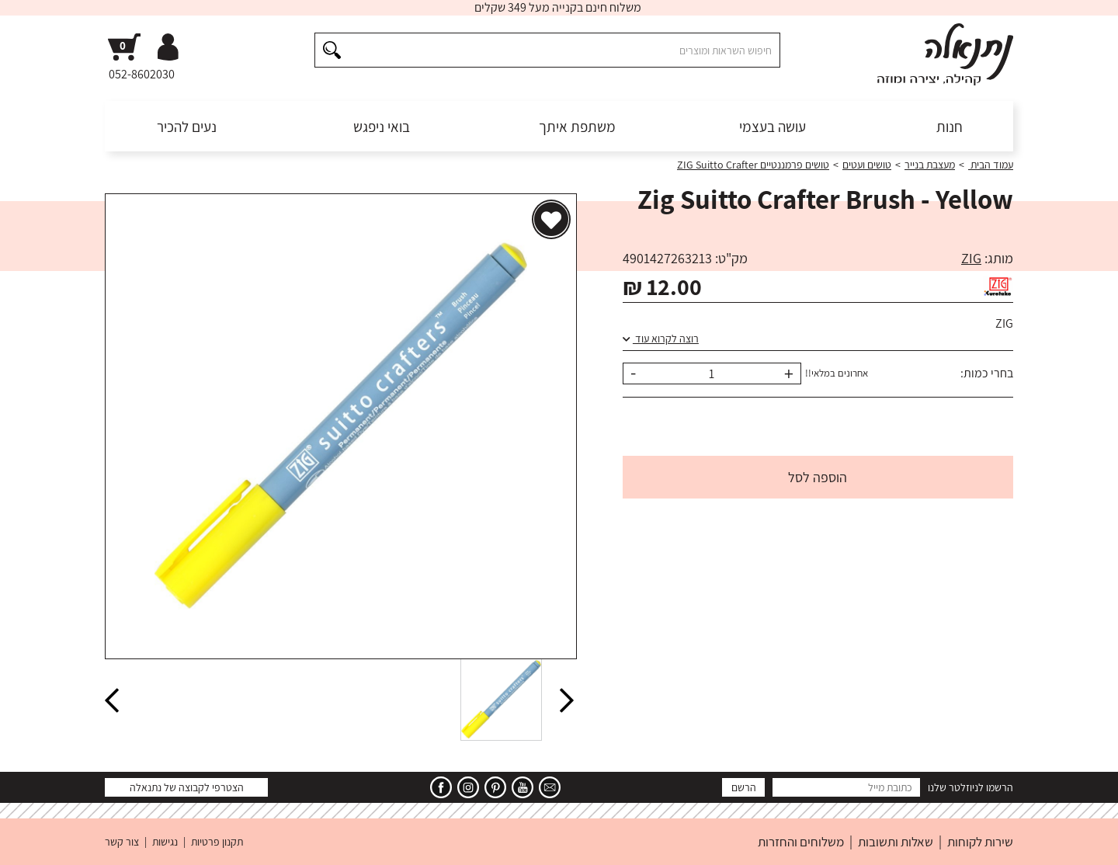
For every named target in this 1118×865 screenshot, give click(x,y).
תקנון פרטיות (217, 842)
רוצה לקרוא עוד (661, 338)
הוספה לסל (817, 477)
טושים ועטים (866, 165)
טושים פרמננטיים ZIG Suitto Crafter (753, 165)
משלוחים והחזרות (801, 841)
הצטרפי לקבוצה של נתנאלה (187, 787)
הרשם (743, 787)
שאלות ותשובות (895, 841)
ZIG (971, 258)
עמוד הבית (990, 165)
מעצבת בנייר (929, 165)
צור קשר (122, 842)
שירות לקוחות (980, 841)
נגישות (165, 842)
